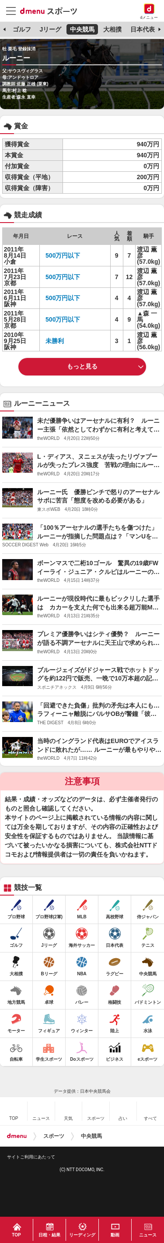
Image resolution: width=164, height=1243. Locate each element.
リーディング (82, 1234)
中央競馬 (82, 29)
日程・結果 (49, 1234)
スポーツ (53, 1136)
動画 (115, 1234)
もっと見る (82, 366)
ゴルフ (22, 29)
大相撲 (112, 29)
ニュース (148, 1234)
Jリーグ (50, 29)
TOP (16, 1234)
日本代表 (142, 29)
